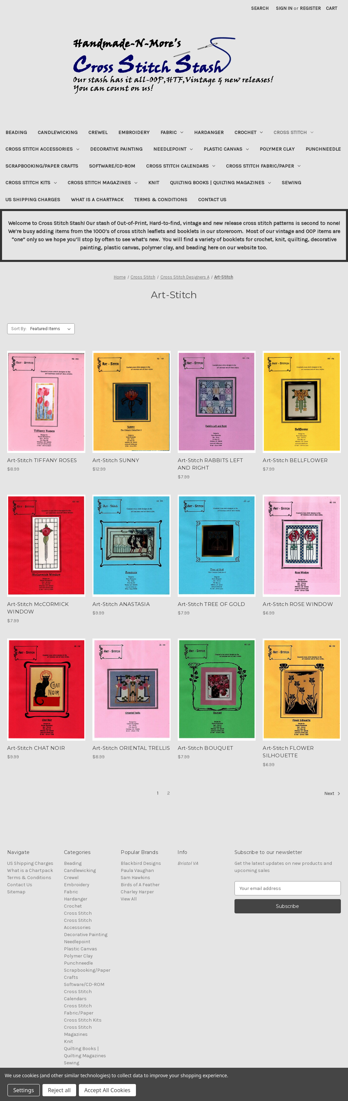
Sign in (284, 8)
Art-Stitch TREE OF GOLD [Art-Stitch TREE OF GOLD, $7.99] (211, 604)
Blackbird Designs (141, 863)
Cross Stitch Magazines (102, 182)
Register (310, 8)
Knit (153, 182)
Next (332, 793)
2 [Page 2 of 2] (168, 793)
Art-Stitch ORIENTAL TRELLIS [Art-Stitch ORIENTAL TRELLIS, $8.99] (131, 748)
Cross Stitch (293, 132)
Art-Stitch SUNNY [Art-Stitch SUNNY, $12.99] (115, 460)
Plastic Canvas (226, 149)
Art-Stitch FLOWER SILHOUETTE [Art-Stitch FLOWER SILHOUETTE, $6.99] (288, 752)
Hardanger (209, 132)
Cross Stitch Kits (31, 182)
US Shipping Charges (32, 199)
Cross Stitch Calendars (180, 166)
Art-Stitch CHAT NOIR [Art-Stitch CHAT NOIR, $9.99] (36, 748)
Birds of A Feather (140, 885)
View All (129, 899)
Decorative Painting (116, 149)
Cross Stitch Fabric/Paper (263, 166)
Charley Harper (137, 892)
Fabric (171, 132)
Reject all (59, 1090)
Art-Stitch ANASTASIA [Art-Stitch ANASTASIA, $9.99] (121, 604)
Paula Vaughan (137, 870)
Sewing (291, 182)
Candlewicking (57, 132)
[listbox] (51, 329)
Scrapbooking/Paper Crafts (41, 166)
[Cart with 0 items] (331, 8)
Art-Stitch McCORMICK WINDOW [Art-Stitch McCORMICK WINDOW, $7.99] (38, 608)
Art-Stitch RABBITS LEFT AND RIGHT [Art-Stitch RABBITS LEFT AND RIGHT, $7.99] (210, 464)
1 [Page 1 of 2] (157, 793)
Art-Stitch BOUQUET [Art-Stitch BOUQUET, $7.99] (205, 748)
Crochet (248, 132)
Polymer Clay (277, 149)
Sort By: (19, 328)
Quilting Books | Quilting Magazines (220, 182)
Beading (16, 132)
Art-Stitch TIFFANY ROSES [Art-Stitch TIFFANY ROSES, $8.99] (42, 460)
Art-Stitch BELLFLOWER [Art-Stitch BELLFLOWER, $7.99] (295, 460)
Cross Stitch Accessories (42, 149)
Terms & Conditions (160, 199)
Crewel (97, 132)
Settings (23, 1090)
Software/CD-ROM (112, 166)
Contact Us (212, 199)
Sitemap (16, 892)
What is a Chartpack (97, 199)
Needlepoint (173, 149)
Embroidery (134, 132)
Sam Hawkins (135, 877)
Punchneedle (323, 149)
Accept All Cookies (107, 1090)
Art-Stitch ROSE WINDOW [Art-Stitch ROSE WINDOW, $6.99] (298, 604)
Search (259, 8)
